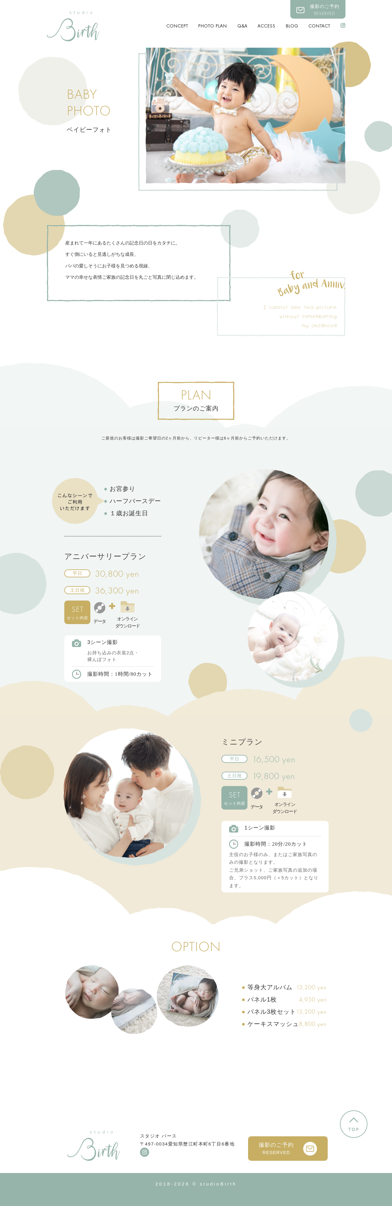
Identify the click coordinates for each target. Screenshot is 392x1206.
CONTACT (319, 26)
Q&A (242, 26)
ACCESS (266, 26)
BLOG (292, 26)
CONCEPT (177, 26)
